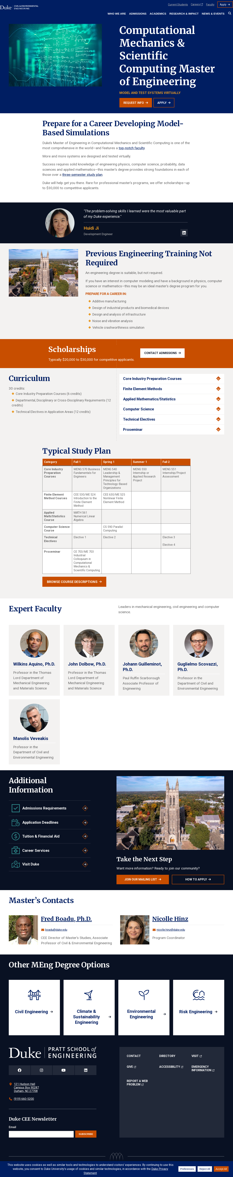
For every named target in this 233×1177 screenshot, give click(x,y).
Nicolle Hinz (170, 919)
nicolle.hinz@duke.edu (171, 929)
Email (12, 1127)
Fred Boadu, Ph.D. (66, 919)
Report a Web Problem (137, 1082)
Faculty (210, 4)
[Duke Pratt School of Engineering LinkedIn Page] (85, 1070)
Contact (134, 1056)
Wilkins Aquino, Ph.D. (34, 664)
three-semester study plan (82, 175)
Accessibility (169, 1066)
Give (130, 1066)
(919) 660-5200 (24, 1099)
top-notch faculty (132, 148)
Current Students (178, 4)
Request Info (133, 103)
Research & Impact (184, 13)
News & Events (213, 13)
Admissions (137, 13)
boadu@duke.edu (56, 929)
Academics (158, 13)
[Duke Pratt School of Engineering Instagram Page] (41, 1070)
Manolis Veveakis (30, 738)
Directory (167, 1056)
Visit (195, 1056)
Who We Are (117, 13)
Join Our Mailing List (140, 879)
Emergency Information (201, 1068)
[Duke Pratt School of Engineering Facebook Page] (19, 1070)
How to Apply (196, 879)
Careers (195, 4)
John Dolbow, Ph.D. (87, 664)
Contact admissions (160, 353)
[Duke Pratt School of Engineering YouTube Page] (64, 1070)
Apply (223, 4)
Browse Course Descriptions (72, 582)
